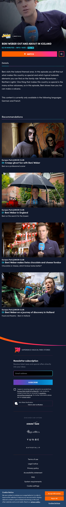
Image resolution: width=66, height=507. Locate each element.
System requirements (33, 481)
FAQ (33, 477)
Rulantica (33, 432)
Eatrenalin (33, 447)
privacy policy (26, 397)
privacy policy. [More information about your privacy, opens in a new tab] (35, 502)
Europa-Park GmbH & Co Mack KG (28, 391)
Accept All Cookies (54, 493)
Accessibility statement (33, 472)
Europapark (33, 424)
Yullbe (33, 440)
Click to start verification (35, 405)
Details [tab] (5, 63)
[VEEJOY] (17, 350)
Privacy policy (33, 468)
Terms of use (33, 459)
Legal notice (33, 463)
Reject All (54, 498)
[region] (33, 498)
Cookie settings (33, 486)
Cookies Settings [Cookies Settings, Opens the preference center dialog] (54, 503)
